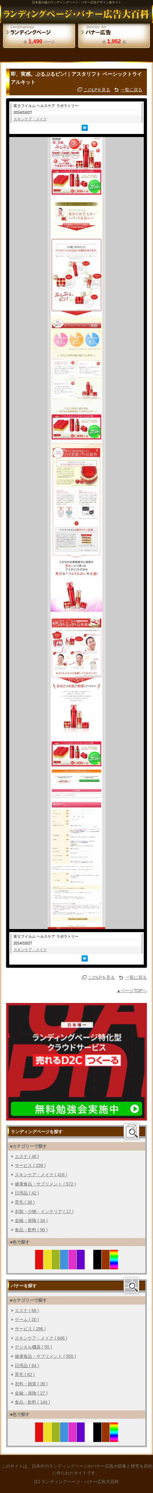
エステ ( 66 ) (27, 1310)
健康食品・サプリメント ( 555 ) (45, 1356)
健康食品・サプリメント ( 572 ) (45, 1183)
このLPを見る (96, 89)
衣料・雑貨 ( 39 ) (31, 1383)
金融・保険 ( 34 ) (31, 1220)
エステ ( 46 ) (27, 1156)
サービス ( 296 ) (30, 1328)
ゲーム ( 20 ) (27, 1319)
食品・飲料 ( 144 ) (32, 1402)
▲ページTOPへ (132, 990)
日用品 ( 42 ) (27, 1192)
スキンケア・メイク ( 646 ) (41, 1338)
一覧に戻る (131, 89)
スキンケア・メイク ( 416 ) (41, 1174)
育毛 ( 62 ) (25, 1374)
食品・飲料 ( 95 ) (31, 1229)
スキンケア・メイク (30, 119)
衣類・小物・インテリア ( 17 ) (44, 1211)
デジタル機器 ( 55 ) (33, 1347)
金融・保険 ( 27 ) (31, 1393)
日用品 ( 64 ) (27, 1365)
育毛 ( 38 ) (25, 1202)
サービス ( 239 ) (30, 1165)
